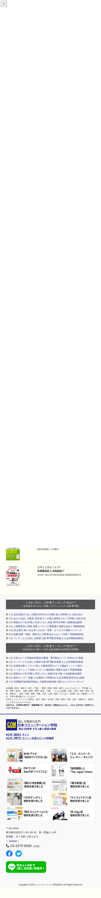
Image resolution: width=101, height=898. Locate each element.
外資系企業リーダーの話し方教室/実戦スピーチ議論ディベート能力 (47, 665)
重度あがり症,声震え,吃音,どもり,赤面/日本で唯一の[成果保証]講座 (47, 673)
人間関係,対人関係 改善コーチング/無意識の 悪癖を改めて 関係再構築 (49, 626)
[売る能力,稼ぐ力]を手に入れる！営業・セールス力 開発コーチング (47, 630)
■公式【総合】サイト (17, 734)
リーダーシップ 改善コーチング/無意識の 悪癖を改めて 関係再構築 (47, 669)
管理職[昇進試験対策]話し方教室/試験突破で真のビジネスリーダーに (48, 681)
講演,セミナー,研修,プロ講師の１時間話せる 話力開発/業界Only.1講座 (49, 677)
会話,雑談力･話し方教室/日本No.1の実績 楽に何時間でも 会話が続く (48, 614)
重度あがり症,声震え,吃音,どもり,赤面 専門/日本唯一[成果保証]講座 (47, 622)
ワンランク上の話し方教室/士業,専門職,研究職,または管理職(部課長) (48, 638)
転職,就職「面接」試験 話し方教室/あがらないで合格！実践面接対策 (48, 634)
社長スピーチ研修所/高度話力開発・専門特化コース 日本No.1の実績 (48, 658)
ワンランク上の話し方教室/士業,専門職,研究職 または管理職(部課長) (48, 662)
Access (13, 840)
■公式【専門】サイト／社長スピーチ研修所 (30, 738)
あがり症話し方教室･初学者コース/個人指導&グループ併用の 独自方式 (49, 618)
